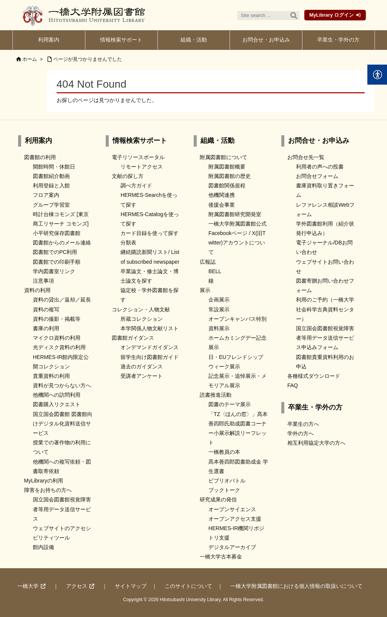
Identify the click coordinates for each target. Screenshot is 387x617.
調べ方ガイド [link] (136, 185)
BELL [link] (214, 271)
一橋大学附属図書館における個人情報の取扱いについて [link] (296, 586)
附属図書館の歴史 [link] (229, 176)
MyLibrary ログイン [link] (331, 15)
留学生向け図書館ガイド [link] (149, 357)
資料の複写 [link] (46, 309)
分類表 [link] (128, 243)
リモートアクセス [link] (141, 167)
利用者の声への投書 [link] (320, 167)
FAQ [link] (292, 385)
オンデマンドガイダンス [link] (149, 347)
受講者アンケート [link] (141, 376)
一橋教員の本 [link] (224, 452)
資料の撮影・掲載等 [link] (56, 319)
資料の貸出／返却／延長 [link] (62, 300)
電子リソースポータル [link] (138, 157)
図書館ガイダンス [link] (133, 338)
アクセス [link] (76, 586)
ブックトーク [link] (224, 490)
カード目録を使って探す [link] (149, 233)
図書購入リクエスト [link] (56, 404)
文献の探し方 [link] (127, 176)
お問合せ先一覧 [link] (305, 157)
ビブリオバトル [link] (226, 481)
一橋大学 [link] (28, 586)
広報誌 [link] (208, 262)
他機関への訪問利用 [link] (56, 395)
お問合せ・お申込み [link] (318, 140)
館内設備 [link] (43, 547)
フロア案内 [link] (46, 195)
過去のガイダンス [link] (141, 366)
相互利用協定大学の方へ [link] (316, 443)
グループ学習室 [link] (51, 205)
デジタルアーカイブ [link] (232, 547)
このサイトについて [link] (188, 586)
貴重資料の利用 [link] (51, 376)
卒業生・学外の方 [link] (315, 407)
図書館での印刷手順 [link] (56, 262)
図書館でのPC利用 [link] (55, 252)
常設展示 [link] (219, 309)
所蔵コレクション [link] (141, 319)
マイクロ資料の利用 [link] (56, 338)
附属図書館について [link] (223, 157)
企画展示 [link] (219, 300)
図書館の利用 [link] (40, 157)
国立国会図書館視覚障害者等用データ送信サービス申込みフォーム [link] (325, 337)
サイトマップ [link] (130, 586)
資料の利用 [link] (37, 290)
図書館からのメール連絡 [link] (62, 243)
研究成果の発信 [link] (218, 499)
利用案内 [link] (38, 140)
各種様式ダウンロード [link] (313, 376)
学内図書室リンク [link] (54, 271)
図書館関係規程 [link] (226, 185)
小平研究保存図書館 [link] (56, 233)
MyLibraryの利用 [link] (43, 481)
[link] (49, 40)
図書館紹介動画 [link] (51, 176)
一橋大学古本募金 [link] (221, 557)
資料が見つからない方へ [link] (62, 385)
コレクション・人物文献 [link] (141, 309)
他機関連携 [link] (221, 195)
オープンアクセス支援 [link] (234, 519)
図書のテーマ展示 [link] (229, 404)
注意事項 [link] (43, 281)
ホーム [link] (29, 59)
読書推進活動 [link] (215, 395)
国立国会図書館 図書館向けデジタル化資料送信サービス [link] (63, 423)
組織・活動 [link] (217, 140)
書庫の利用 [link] (46, 328)
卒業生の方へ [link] (303, 424)
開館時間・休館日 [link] (54, 167)
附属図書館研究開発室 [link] (234, 214)
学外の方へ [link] (300, 433)
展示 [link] (205, 290)
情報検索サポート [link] (140, 140)
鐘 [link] (211, 281)
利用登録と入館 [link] (51, 185)
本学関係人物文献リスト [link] (149, 328)
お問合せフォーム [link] (317, 176)
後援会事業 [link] (221, 205)
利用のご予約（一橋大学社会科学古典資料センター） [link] (325, 309)
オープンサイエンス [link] (232, 509)
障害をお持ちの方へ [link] (48, 490)
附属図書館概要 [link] (226, 167)
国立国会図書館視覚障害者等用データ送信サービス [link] (62, 508)
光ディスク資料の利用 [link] (59, 347)
